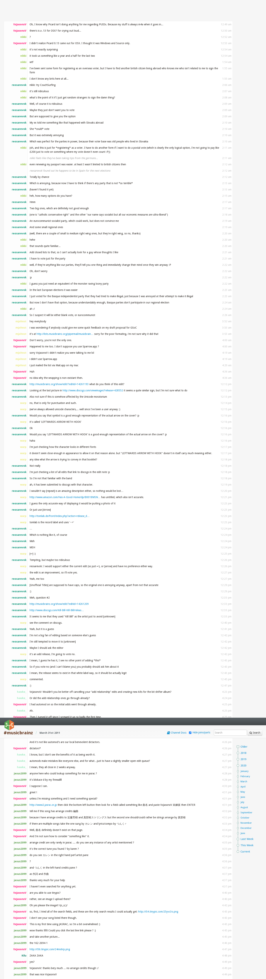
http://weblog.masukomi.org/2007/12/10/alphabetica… (77, 503)
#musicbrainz (18, 15)
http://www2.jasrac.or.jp (43, 87)
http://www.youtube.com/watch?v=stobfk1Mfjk (67, 728)
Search (255, 14)
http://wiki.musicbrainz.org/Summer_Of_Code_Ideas (107, 651)
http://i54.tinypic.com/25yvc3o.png (158, 193)
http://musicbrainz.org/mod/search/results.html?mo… (60, 572)
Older (244, 29)
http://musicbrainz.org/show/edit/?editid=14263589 (166, 340)
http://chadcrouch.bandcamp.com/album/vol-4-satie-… (83, 877)
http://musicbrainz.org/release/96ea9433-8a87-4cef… (72, 889)
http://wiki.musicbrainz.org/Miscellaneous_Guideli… (95, 409)
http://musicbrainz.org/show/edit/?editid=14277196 (115, 578)
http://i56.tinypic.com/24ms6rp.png (50, 231)
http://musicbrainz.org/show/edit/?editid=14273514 (78, 538)
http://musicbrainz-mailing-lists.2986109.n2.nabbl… (65, 352)
